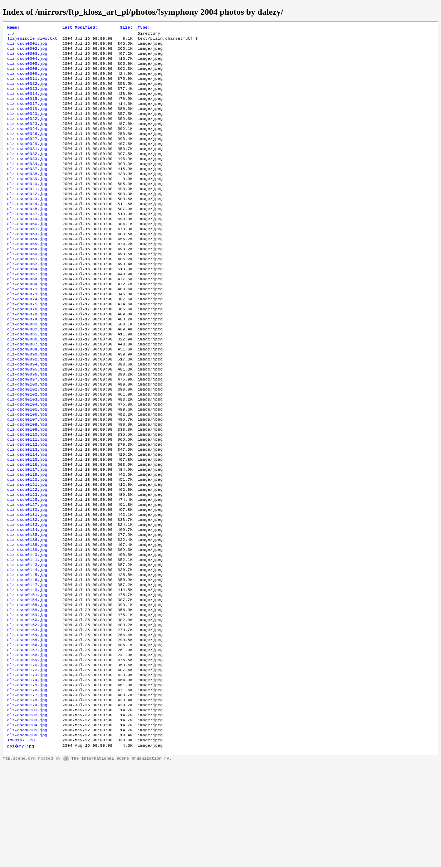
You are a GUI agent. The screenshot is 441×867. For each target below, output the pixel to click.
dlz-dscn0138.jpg (27, 619)
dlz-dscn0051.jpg (27, 258)
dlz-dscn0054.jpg (27, 269)
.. (9, 35)
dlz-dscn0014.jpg (27, 103)
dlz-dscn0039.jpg (27, 201)
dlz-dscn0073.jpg (27, 332)
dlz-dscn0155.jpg (27, 688)
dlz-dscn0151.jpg (27, 676)
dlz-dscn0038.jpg (27, 195)
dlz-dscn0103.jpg (27, 453)
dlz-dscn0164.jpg (27, 722)
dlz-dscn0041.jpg (27, 212)
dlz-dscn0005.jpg (27, 69)
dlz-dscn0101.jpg (27, 441)
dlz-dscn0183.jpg (27, 819)
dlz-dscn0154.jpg (27, 682)
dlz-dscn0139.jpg (27, 625)
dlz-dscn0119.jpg (27, 539)
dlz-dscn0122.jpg (27, 556)
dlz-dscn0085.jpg (27, 378)
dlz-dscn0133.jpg (27, 596)
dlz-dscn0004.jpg (27, 63)
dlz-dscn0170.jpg (27, 756)
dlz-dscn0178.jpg (27, 796)
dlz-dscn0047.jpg (27, 241)
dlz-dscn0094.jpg (27, 413)
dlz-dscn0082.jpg (27, 373)
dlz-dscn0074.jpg (27, 338)
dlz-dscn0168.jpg (27, 745)
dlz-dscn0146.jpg (27, 659)
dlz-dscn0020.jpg (27, 126)
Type (144, 28)
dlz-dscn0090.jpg (27, 401)
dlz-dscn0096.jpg (27, 424)
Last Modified (79, 28)
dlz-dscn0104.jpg (27, 458)
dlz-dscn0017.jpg (27, 115)
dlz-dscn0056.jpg (27, 281)
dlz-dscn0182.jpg (27, 814)
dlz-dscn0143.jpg (27, 642)
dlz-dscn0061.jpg (27, 292)
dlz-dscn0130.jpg (27, 579)
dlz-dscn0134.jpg (27, 602)
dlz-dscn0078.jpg (27, 355)
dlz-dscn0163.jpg (27, 716)
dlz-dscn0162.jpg (27, 710)
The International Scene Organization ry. (121, 860)
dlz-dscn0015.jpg (27, 109)
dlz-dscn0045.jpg (27, 235)
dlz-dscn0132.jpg (27, 590)
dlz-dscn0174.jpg (27, 773)
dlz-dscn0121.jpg (27, 550)
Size (126, 28)
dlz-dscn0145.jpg (27, 653)
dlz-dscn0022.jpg (27, 132)
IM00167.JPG (21, 842)
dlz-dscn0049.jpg (27, 247)
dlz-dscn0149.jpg (27, 670)
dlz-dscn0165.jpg (27, 728)
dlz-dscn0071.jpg (27, 327)
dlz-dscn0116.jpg (27, 527)
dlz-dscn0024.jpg (27, 143)
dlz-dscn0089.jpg (27, 395)
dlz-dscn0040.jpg (27, 206)
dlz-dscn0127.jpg (27, 573)
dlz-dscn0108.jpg (27, 481)
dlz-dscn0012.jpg (27, 92)
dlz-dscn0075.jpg (27, 344)
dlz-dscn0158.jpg (27, 693)
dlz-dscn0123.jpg (27, 562)
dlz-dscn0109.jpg (27, 487)
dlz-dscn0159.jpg (27, 699)
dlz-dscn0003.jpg (27, 57)
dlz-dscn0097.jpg (27, 430)
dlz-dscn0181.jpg (27, 808)
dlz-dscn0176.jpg (27, 785)
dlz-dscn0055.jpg (27, 275)
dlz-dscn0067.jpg (27, 310)
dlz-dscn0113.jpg (27, 510)
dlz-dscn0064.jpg (27, 304)
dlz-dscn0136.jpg (27, 613)
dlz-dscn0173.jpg (27, 768)
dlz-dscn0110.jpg (27, 493)
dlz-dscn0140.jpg (27, 630)
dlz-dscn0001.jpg (27, 46)
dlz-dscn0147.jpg (27, 665)
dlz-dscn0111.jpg (27, 499)
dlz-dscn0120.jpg (27, 544)
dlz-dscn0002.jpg (27, 52)
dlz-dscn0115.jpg (27, 521)
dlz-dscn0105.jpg (27, 464)
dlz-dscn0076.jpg (27, 350)
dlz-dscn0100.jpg (27, 436)
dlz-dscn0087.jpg (27, 390)
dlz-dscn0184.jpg (27, 825)
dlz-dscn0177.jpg (27, 791)
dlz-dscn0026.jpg (27, 149)
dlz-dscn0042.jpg (27, 218)
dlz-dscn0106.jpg (27, 470)
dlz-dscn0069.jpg (27, 321)
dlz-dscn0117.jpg (27, 533)
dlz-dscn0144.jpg (27, 647)
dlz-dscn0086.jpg (27, 384)
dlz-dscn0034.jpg (27, 184)
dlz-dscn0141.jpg (27, 636)
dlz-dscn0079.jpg (27, 361)
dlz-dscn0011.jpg (27, 86)
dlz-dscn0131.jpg (27, 584)
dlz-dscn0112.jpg (27, 504)
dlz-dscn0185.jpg (27, 831)
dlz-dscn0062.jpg (27, 298)
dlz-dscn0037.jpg (27, 189)
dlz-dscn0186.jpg (27, 836)
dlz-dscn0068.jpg (27, 315)
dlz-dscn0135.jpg (27, 607)
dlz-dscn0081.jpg (27, 367)
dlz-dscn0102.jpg (27, 447)
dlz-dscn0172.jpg (27, 762)
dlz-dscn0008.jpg (27, 75)
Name (13, 28)
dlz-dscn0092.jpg (27, 407)
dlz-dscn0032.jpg (27, 172)
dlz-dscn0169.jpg (27, 751)
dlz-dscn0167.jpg (27, 739)
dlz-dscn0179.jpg (27, 802)
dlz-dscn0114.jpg (27, 516)
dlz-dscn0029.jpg (27, 161)
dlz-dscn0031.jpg (27, 166)
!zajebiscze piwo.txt (32, 40)
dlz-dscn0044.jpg (27, 229)
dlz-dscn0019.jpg (27, 120)
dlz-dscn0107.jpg (27, 476)
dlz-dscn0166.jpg (27, 733)
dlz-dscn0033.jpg (27, 178)
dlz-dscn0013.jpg (27, 98)
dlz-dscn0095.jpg (27, 418)
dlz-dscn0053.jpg (27, 264)
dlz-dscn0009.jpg (27, 80)
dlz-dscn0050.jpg (27, 252)
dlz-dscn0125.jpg (27, 567)
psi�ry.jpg (21, 848)
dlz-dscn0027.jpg (27, 155)
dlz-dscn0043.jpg (27, 224)
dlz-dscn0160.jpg (27, 705)
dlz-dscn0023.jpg (27, 138)
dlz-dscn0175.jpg (27, 779)
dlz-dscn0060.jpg (27, 287)
